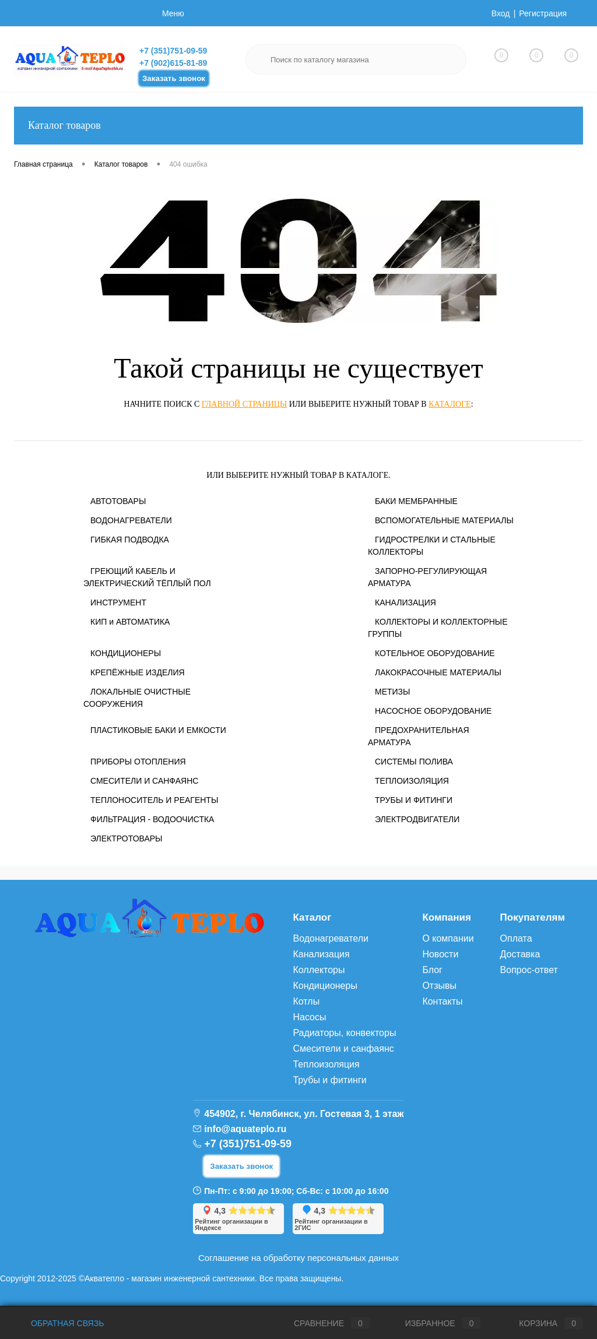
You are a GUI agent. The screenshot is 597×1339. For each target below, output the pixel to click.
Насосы (309, 1017)
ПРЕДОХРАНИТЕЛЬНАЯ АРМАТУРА (418, 736)
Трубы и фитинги (329, 1080)
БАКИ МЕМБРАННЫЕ (416, 501)
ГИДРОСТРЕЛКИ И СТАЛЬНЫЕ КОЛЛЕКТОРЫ (432, 545)
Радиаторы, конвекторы (344, 1033)
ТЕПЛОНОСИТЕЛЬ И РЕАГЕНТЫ (154, 800)
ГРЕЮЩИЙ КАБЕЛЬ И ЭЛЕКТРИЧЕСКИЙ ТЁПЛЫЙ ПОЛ (147, 577)
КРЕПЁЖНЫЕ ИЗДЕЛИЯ (137, 672)
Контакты (442, 1001)
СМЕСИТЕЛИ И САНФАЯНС (144, 780)
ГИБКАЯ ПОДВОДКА (129, 539)
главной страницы (244, 404)
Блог (432, 970)
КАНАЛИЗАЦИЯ (405, 602)
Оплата (516, 938)
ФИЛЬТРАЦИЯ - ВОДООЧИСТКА (152, 819)
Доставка (520, 954)
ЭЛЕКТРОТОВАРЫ (126, 838)
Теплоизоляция (326, 1064)
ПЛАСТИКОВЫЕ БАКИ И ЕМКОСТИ (158, 730)
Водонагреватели (330, 938)
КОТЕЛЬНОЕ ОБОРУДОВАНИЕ (435, 653)
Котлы (306, 1001)
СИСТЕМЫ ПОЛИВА (414, 761)
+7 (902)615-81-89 (173, 63)
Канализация (321, 954)
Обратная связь (59, 1323)
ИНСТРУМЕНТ (118, 602)
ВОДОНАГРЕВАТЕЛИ (131, 520)
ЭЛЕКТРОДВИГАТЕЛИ (417, 819)
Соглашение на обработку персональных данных (298, 1258)
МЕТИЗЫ (392, 691)
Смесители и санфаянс (343, 1048)
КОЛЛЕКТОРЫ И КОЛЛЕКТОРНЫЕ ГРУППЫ (438, 628)
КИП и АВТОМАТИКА (130, 621)
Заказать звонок (173, 78)
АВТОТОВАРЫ (118, 501)
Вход (500, 13)
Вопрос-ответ (529, 970)
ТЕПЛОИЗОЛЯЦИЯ (412, 780)
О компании (447, 938)
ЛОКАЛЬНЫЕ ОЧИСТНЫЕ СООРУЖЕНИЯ (137, 698)
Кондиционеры (325, 986)
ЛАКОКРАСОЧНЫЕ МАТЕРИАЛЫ (438, 672)
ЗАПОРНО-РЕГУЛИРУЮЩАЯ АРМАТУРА (427, 577)
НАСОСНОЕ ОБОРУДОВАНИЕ (433, 711)
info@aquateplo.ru (245, 1129)
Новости (440, 954)
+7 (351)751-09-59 (173, 50)
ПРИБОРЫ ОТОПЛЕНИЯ (138, 761)
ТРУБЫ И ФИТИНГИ (413, 800)
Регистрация (543, 13)
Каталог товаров (298, 126)
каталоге (449, 404)
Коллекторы (319, 970)
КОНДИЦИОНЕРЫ (125, 653)
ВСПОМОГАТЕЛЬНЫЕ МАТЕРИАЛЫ (444, 520)
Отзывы (439, 986)
